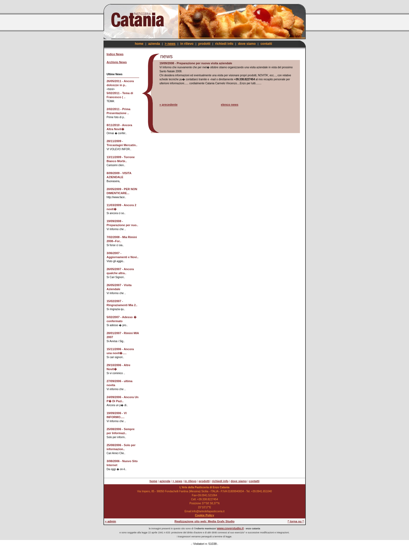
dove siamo (247, 44)
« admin (110, 521)
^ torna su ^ (295, 521)
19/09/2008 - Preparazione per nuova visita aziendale (195, 63)
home (139, 44)
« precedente (168, 104)
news (166, 56)
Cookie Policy (204, 515)
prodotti (204, 44)
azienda (154, 44)
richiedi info (224, 44)
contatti (266, 44)
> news (170, 44)
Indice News (115, 54)
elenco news (229, 104)
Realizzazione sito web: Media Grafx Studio (205, 521)
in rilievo (186, 44)
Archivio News (117, 62)
